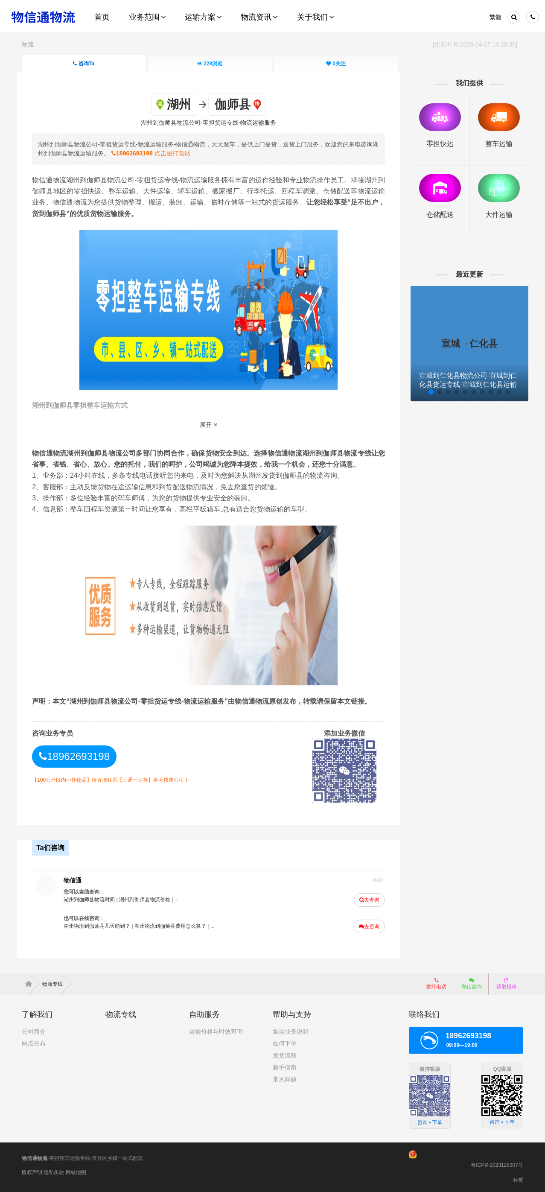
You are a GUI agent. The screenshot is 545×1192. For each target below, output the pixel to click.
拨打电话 (436, 981)
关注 (336, 64)
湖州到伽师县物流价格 (149, 898)
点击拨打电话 (167, 152)
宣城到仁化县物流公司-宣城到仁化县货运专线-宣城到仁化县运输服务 (465, 382)
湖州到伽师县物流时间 (93, 898)
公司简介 (34, 1029)
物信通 (77, 879)
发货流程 (285, 1053)
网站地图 (76, 1170)
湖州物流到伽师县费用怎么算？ (175, 925)
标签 (518, 1178)
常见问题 (285, 1077)
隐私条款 (54, 1170)
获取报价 (506, 981)
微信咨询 (471, 981)
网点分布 (34, 1041)
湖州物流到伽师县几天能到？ (101, 925)
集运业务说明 (291, 1029)
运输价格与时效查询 (216, 1029)
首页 (30, 982)
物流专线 (56, 982)
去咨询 (367, 925)
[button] (427, 390)
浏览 (209, 64)
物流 (28, 44)
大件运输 (494, 212)
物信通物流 (34, 1156)
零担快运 (436, 143)
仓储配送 (436, 212)
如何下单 (285, 1041)
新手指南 (285, 1065)
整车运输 (494, 143)
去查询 (367, 899)
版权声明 (32, 1170)
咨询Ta (83, 64)
